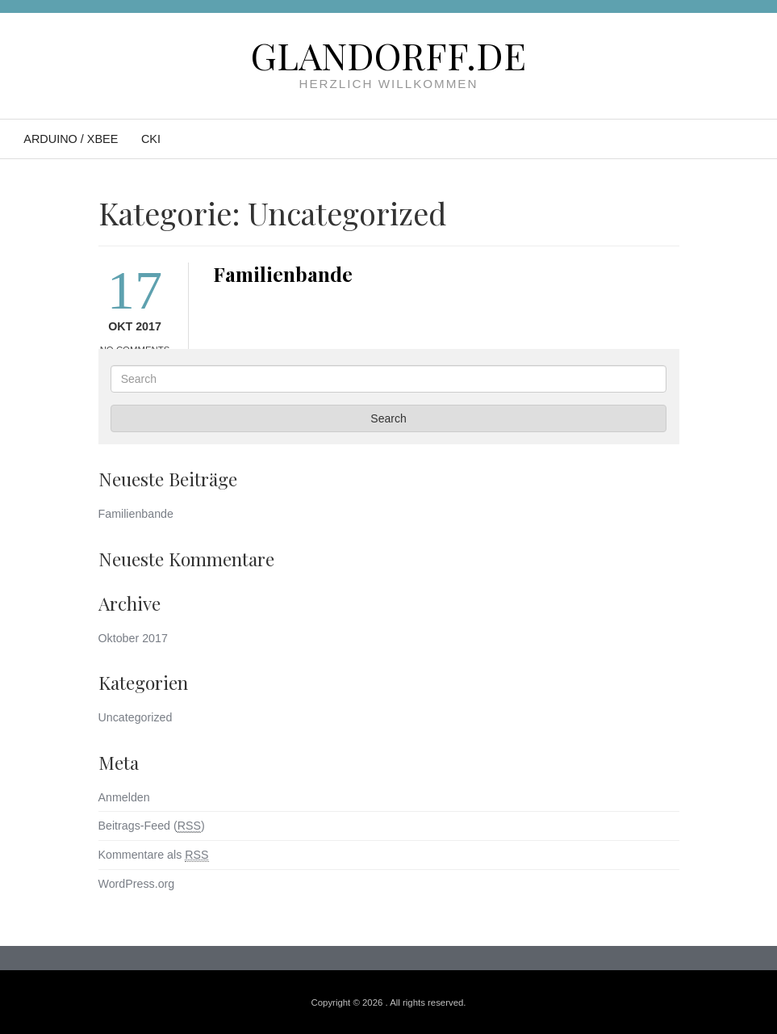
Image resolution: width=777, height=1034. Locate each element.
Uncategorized (135, 717)
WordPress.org (136, 883)
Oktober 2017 (133, 638)
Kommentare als (153, 855)
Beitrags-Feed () (151, 826)
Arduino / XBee (70, 138)
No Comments (135, 350)
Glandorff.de (388, 55)
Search (388, 418)
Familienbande (283, 273)
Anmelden (124, 797)
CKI (151, 138)
